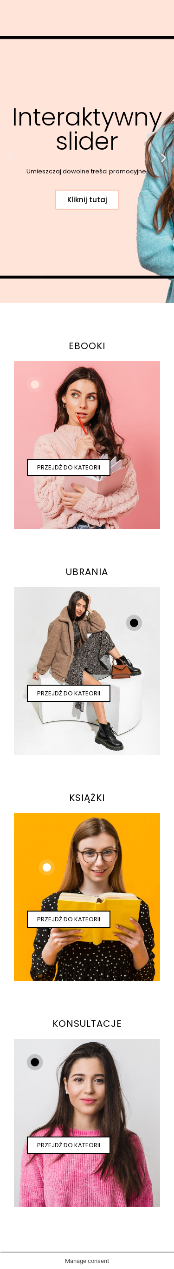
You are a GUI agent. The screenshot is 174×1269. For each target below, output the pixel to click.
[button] (10, 157)
